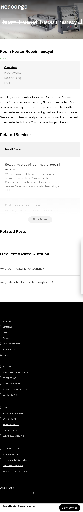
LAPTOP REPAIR (10, 419)
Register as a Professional (20, 21)
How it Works (12, 72)
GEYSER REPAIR (10, 395)
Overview (10, 67)
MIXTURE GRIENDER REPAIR (15, 460)
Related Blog (12, 78)
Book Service (70, 507)
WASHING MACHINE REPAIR (15, 372)
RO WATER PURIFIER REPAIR (15, 389)
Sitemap (4, 355)
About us (7, 321)
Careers (6, 338)
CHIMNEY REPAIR (10, 430)
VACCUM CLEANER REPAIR (15, 471)
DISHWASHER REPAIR (12, 449)
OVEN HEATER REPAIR (13, 466)
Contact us (7, 327)
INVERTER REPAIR (11, 425)
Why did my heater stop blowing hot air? (26, 282)
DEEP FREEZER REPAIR (13, 436)
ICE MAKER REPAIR (11, 454)
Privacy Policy (9, 349)
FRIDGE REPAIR (9, 378)
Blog (5, 332)
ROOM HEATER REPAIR (13, 413)
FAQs (7, 83)
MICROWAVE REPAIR (12, 384)
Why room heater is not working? (22, 268)
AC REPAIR (7, 367)
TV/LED (6, 408)
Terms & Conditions (11, 344)
